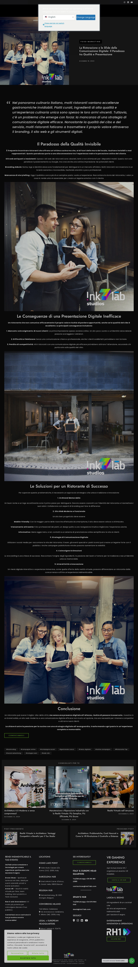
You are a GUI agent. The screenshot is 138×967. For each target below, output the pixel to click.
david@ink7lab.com (81, 909)
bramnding (12, 749)
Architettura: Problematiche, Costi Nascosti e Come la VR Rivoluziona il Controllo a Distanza (97, 835)
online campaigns (103, 749)
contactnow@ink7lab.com (84, 886)
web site (46, 753)
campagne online (28, 749)
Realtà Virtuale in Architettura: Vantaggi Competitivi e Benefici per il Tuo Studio (37, 835)
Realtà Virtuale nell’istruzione (120, 810)
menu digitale (85, 749)
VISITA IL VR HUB (119, 880)
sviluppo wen (32, 753)
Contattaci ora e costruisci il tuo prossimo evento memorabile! (18, 917)
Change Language (86, 17)
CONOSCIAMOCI (16, 735)
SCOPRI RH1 (116, 939)
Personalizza (17, 953)
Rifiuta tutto (38, 953)
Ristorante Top (121, 749)
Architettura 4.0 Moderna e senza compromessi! (19, 812)
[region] (28, 946)
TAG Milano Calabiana (52, 912)
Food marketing (91, 42)
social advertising (14, 753)
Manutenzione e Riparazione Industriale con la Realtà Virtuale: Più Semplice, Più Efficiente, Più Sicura (69, 813)
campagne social (48, 749)
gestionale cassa (67, 749)
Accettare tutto (28, 958)
